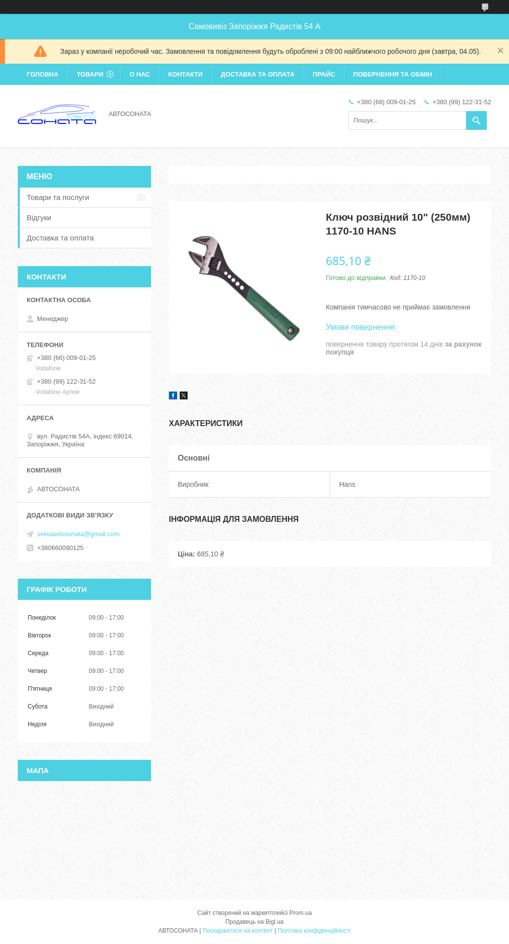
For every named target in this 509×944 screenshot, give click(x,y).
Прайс (324, 74)
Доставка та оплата (257, 74)
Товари (90, 74)
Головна (42, 74)
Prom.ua (300, 912)
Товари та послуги (58, 197)
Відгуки (39, 217)
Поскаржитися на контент (237, 930)
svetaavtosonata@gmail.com (78, 534)
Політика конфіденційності (314, 930)
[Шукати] (476, 120)
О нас (139, 74)
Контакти (185, 74)
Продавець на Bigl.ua (254, 921)
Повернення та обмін (392, 74)
